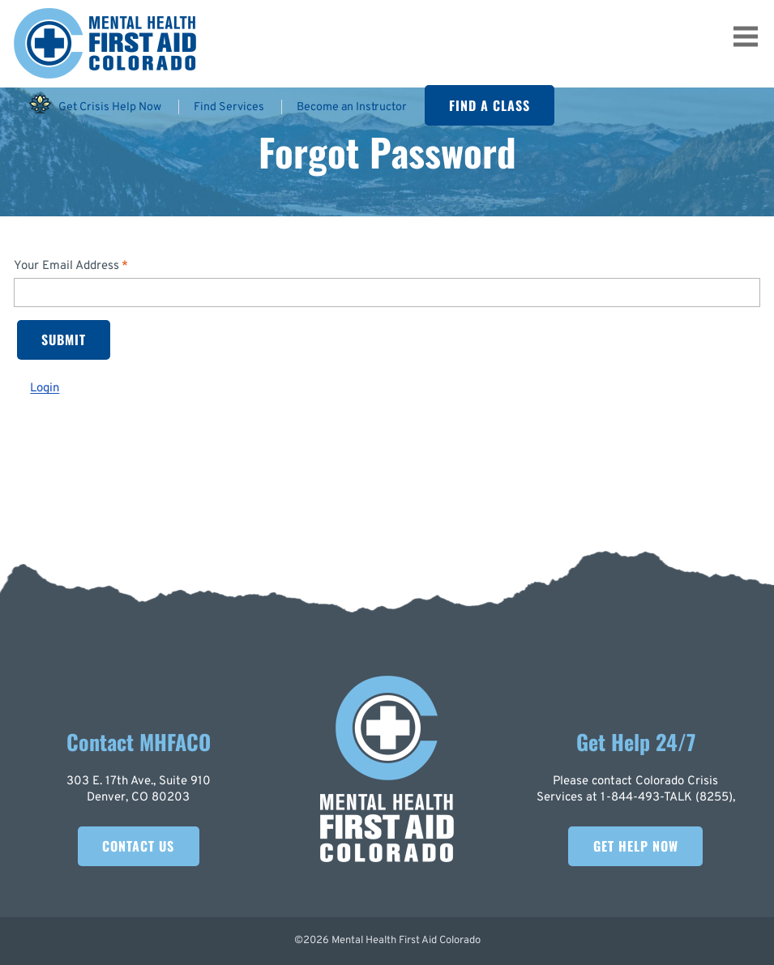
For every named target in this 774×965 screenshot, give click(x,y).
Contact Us (138, 846)
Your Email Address (66, 266)
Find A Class (489, 105)
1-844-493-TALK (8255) (667, 797)
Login (44, 388)
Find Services (229, 107)
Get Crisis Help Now (94, 103)
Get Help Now (635, 846)
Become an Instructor (352, 107)
